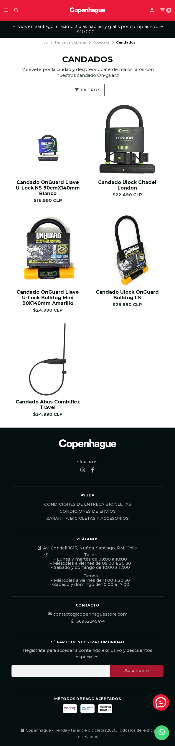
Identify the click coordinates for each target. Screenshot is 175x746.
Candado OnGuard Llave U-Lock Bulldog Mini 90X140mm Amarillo (47, 297)
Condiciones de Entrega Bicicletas (87, 504)
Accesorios (101, 42)
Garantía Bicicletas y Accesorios (87, 518)
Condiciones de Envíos (88, 511)
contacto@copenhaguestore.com (87, 614)
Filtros (88, 90)
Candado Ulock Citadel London (127, 185)
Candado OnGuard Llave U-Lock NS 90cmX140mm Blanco (48, 188)
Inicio (43, 42)
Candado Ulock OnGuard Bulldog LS (127, 294)
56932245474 (87, 621)
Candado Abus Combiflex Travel (48, 404)
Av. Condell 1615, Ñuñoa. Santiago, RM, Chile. (87, 548)
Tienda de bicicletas (70, 42)
